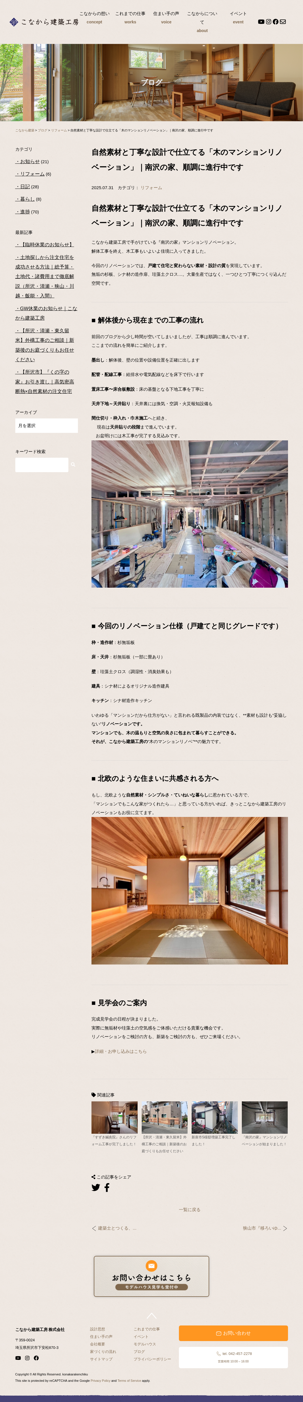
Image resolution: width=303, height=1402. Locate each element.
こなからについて (202, 23)
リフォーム (151, 187)
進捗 (25, 212)
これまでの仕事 (130, 18)
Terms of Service (129, 1380)
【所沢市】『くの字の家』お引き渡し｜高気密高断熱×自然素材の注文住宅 (44, 381)
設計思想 (97, 1329)
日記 (25, 186)
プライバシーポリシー (152, 1359)
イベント (238, 18)
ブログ (139, 1351)
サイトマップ (101, 1359)
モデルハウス (145, 1344)
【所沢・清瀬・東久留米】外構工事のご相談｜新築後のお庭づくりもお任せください (44, 345)
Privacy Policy (100, 1380)
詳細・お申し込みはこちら (121, 1051)
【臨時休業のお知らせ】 (47, 244)
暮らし (27, 199)
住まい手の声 (166, 18)
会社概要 (97, 1344)
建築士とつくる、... (117, 1228)
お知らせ (30, 161)
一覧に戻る (190, 1209)
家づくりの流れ (103, 1351)
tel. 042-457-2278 (233, 1357)
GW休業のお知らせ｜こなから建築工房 (46, 313)
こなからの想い (94, 18)
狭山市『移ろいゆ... (262, 1228)
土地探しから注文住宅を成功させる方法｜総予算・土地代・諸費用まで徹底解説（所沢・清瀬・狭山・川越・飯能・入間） (44, 277)
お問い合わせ (233, 1333)
